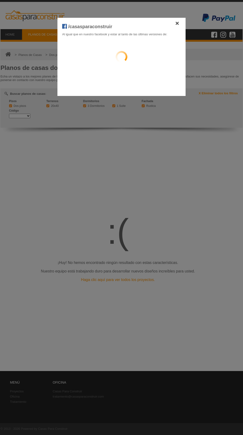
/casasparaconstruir (87, 26)
